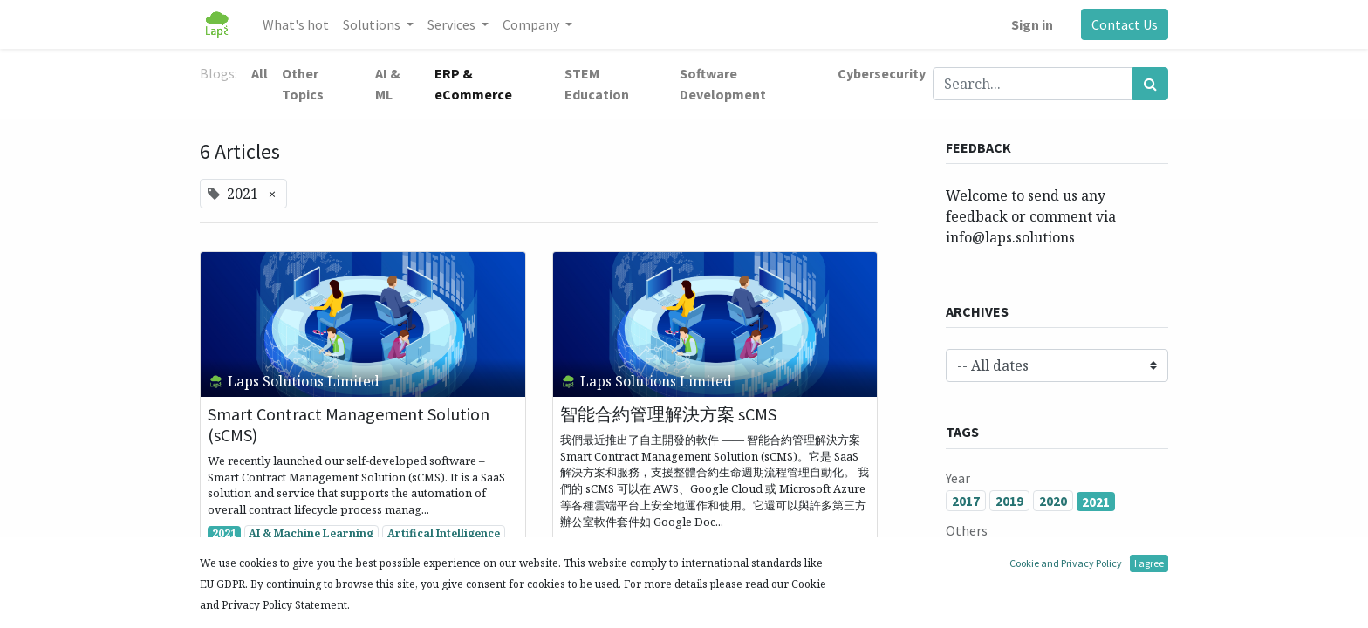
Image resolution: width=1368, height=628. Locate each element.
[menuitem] (296, 24)
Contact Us (1124, 24)
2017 (966, 501)
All (259, 73)
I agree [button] (1149, 563)
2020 (1053, 501)
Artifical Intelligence (443, 533)
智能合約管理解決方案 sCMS (668, 414)
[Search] (1150, 83)
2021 (224, 533)
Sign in (1032, 24)
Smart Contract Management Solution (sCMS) (348, 425)
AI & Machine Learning (311, 533)
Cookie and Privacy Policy (1065, 563)
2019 (1009, 501)
